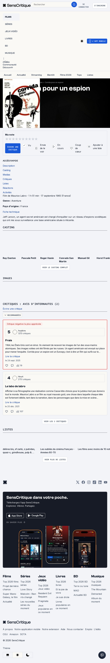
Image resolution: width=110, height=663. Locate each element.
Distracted (96, 593)
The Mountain (98, 589)
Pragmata (43, 600)
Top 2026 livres (61, 583)
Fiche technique (11, 211)
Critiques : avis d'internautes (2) (31, 303)
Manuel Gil (83, 258)
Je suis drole (62, 596)
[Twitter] (77, 483)
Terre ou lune (81, 585)
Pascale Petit (29, 258)
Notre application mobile (27, 628)
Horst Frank (103, 258)
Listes (8, 429)
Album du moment (96, 600)
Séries (25, 576)
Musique (97, 576)
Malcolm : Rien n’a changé (28, 595)
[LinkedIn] (100, 483)
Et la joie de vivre (62, 591)
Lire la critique (12, 356)
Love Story (26, 589)
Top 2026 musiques (96, 583)
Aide (63, 628)
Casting (8, 227)
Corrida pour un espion (54, 82)
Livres (60, 576)
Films (7, 576)
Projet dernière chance (10, 587)
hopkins (22, 330)
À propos (8, 628)
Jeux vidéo (42, 578)
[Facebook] (83, 483)
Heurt (20, 376)
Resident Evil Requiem (44, 595)
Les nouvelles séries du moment (27, 604)
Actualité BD (80, 594)
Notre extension (50, 628)
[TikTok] (94, 483)
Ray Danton (9, 258)
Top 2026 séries (25, 583)
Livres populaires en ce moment (63, 604)
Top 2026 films (10, 581)
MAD (76, 590)
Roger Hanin (47, 258)
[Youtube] (105, 483)
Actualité (7, 601)
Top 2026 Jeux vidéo (44, 587)
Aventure (16, 200)
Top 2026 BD (81, 581)
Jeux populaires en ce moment (45, 608)
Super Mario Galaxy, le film (10, 595)
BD (76, 576)
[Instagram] (89, 483)
